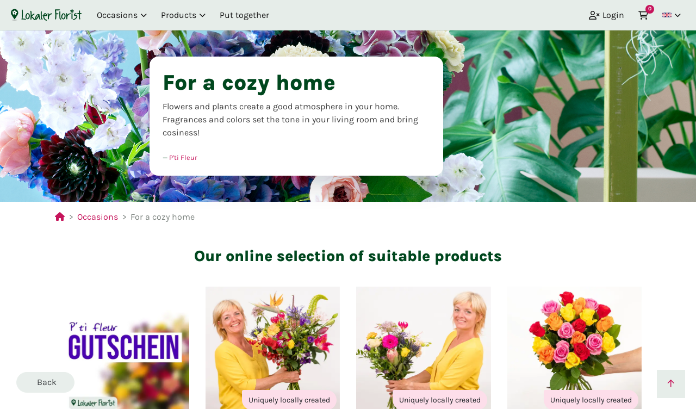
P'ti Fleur (183, 157)
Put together (244, 15)
